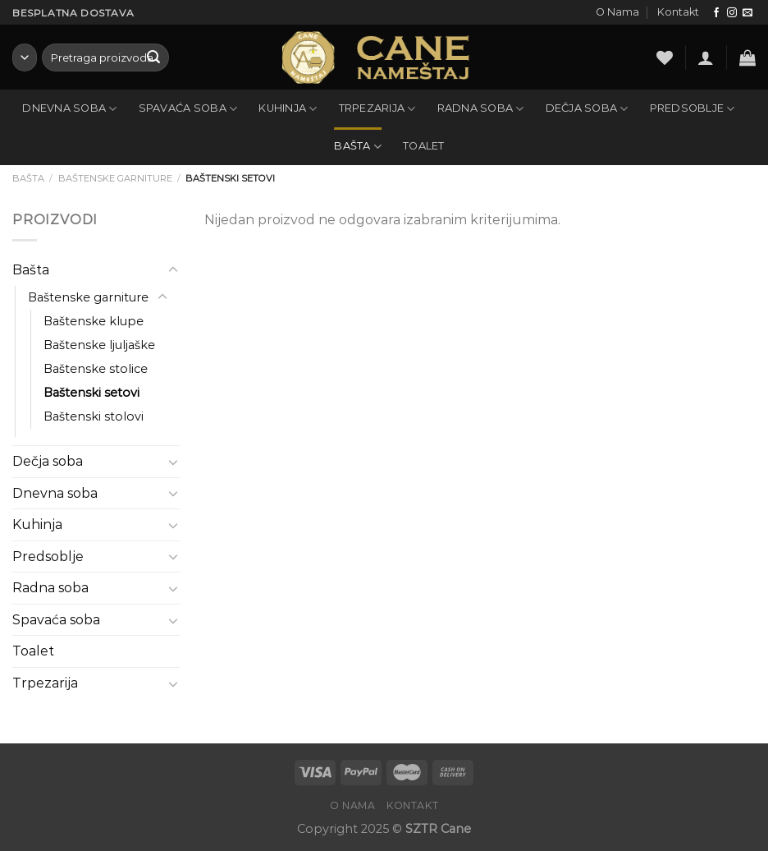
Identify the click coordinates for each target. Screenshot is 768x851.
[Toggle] (173, 270)
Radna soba (480, 109)
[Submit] (153, 57)
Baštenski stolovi (93, 416)
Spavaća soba (188, 109)
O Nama (617, 12)
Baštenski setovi (91, 392)
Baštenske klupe (93, 321)
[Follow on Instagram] (732, 13)
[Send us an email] (747, 13)
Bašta (358, 146)
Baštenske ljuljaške (99, 345)
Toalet (424, 146)
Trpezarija (377, 109)
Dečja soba (587, 109)
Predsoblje (692, 109)
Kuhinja (287, 109)
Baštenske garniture (115, 178)
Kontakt (678, 12)
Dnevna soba (69, 109)
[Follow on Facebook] (716, 13)
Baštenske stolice (95, 368)
